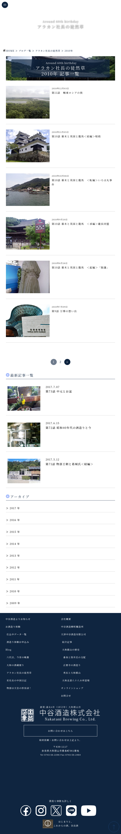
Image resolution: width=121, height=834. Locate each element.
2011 (13, 579)
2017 (13, 508)
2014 (13, 544)
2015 (13, 532)
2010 (13, 591)
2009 (13, 603)
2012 (13, 567)
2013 (13, 555)
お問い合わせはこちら (60, 730)
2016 (13, 520)
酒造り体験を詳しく (60, 801)
